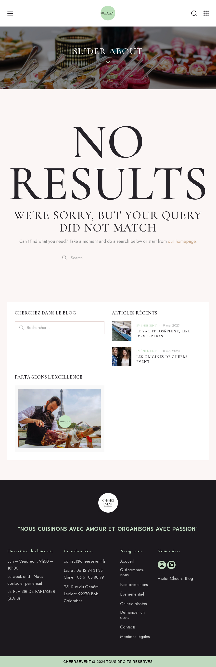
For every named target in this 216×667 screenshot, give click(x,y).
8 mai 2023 (171, 351)
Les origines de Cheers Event (162, 359)
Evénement (146, 325)
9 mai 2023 (171, 325)
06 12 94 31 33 (89, 570)
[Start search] (194, 13)
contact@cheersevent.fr (84, 561)
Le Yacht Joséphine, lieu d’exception (163, 334)
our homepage (182, 241)
